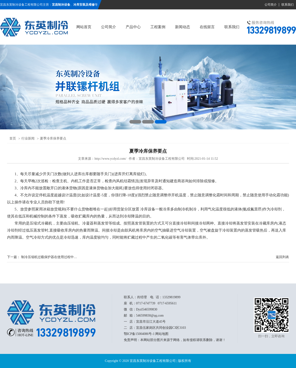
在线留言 (207, 27)
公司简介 (271, 4)
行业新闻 (28, 138)
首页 (12, 138)
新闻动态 (182, 27)
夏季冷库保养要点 (53, 138)
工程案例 (157, 27)
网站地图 (161, 334)
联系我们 (287, 4)
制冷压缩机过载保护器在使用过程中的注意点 (54, 257)
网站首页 (83, 27)
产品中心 (133, 27)
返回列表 (282, 257)
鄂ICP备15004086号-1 (139, 334)
